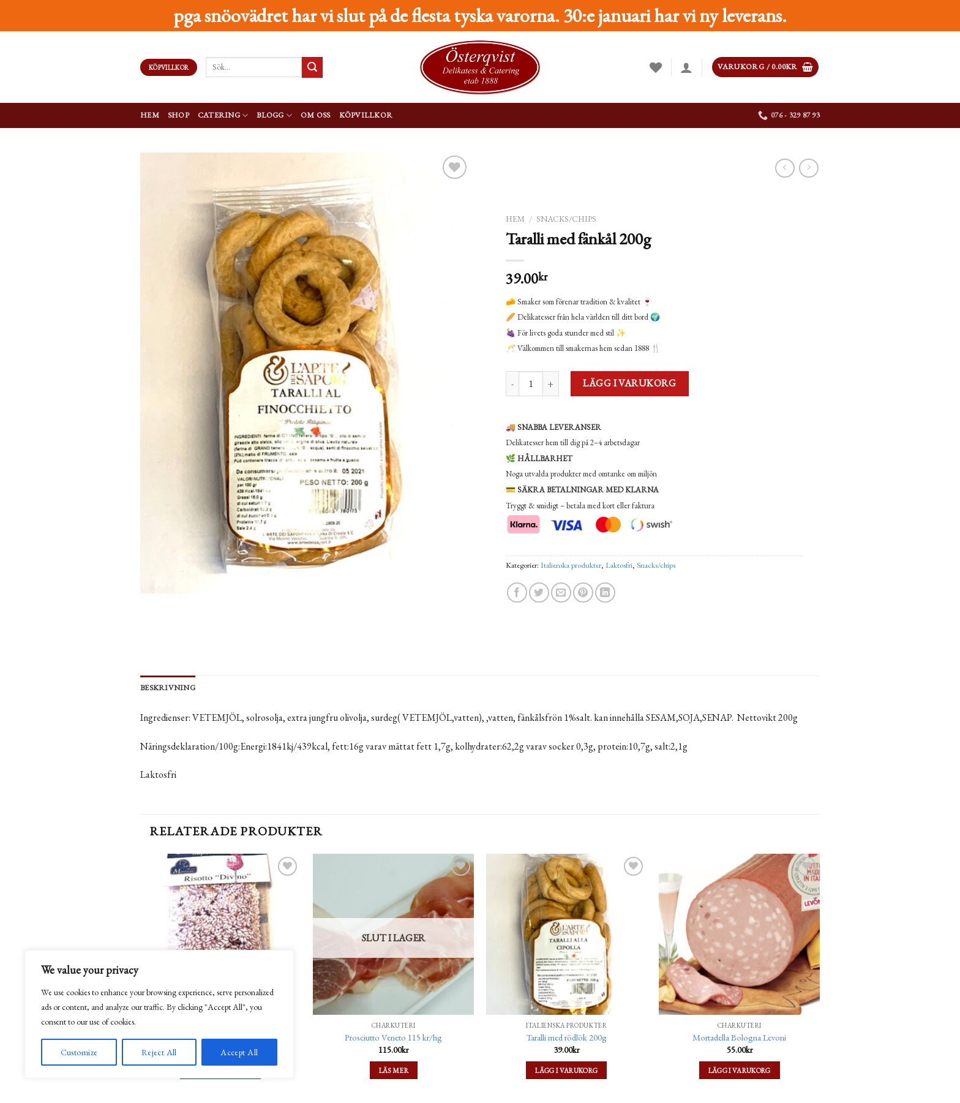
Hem (149, 115)
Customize (79, 1052)
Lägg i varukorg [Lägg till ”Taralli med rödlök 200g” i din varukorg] (566, 1070)
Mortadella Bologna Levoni (739, 1037)
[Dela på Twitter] (539, 592)
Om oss (316, 115)
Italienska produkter (571, 565)
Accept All (239, 1052)
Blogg (274, 115)
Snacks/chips (566, 218)
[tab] (167, 688)
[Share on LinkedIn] (605, 592)
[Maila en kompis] (561, 592)
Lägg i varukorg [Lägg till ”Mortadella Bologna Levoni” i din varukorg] (739, 1070)
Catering (223, 115)
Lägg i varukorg (629, 383)
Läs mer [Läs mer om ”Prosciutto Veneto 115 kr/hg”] (393, 1070)
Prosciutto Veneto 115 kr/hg (393, 1037)
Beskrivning (167, 687)
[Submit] (312, 67)
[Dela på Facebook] (517, 592)
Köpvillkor (366, 115)
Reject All (159, 1052)
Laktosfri (619, 565)
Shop (178, 115)
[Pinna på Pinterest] (583, 592)
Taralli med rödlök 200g (567, 1037)
